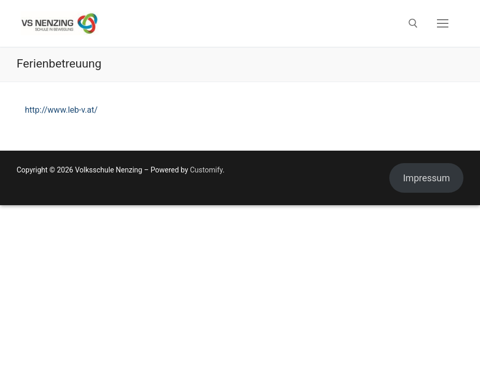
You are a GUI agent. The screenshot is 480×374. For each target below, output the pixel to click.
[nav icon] (442, 23)
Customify (206, 170)
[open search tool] (413, 23)
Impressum (426, 177)
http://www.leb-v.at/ (61, 110)
